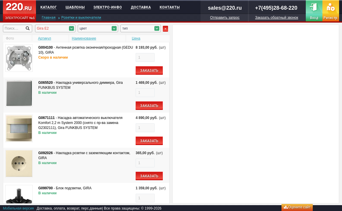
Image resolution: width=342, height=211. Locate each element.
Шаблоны (75, 7)
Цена (136, 38)
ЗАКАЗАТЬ (149, 71)
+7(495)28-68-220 (276, 8)
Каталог (48, 7)
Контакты (170, 7)
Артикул (44, 38)
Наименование (84, 38)
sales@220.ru (225, 8)
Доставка (141, 7)
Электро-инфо (108, 7)
